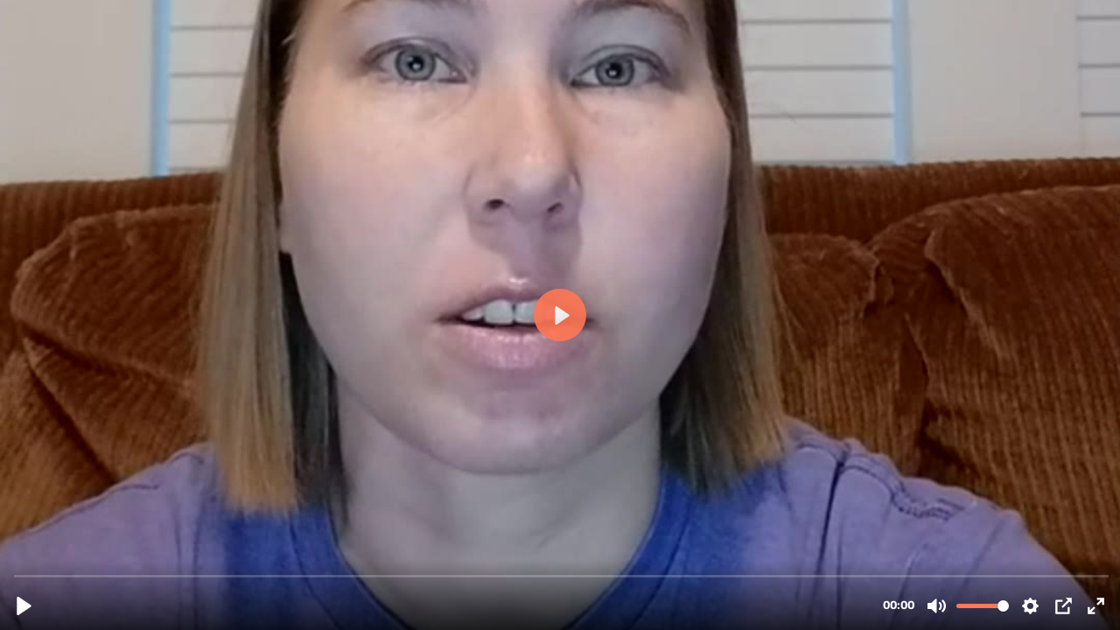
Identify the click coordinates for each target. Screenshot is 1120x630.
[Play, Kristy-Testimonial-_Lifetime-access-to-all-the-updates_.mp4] (24, 606)
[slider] (561, 575)
